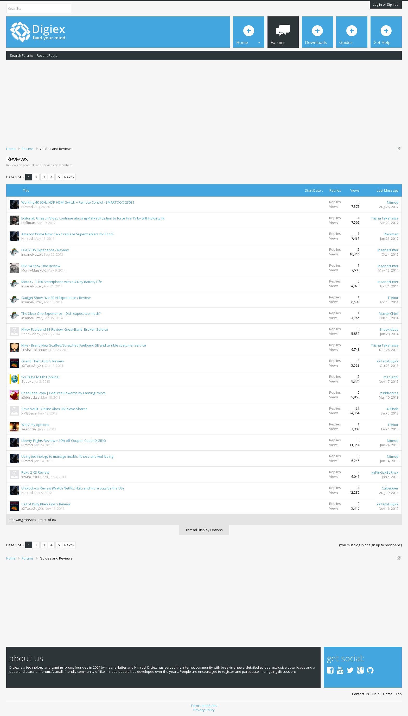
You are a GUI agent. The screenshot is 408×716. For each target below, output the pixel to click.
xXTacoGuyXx (32, 365)
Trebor (393, 297)
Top (399, 694)
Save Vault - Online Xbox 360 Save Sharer (54, 408)
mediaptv (391, 377)
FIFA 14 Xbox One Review (40, 265)
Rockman (391, 234)
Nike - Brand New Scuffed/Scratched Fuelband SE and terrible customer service (83, 345)
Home (387, 694)
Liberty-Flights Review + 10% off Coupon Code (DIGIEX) (63, 440)
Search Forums (22, 55)
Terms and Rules (204, 705)
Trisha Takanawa (384, 218)
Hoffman (28, 222)
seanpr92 (28, 429)
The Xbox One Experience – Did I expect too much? (61, 313)
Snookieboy (30, 333)
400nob (392, 408)
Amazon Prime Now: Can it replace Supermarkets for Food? (67, 234)
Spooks (27, 381)
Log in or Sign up (386, 4)
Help (376, 694)
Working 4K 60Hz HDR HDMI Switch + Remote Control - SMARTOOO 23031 (77, 202)
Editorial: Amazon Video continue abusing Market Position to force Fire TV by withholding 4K (93, 218)
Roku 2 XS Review (35, 472)
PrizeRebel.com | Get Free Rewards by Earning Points (63, 393)
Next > (69, 177)
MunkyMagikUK (33, 270)
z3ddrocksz (30, 397)
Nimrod (27, 206)
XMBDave (29, 413)
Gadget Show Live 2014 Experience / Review (56, 297)
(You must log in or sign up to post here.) (370, 545)
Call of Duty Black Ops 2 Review (46, 504)
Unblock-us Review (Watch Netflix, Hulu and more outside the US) (72, 488)
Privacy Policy (204, 709)
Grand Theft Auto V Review (42, 361)
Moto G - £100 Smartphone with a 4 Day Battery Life (61, 281)
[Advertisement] (204, 102)
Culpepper (390, 488)
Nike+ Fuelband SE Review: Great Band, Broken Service (64, 329)
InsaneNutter (31, 254)
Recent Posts (47, 55)
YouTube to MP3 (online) (40, 377)
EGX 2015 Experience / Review (45, 250)
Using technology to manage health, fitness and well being (67, 456)
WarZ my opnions (35, 424)
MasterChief (388, 313)
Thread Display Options (204, 529)
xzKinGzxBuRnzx (34, 476)
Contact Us (360, 694)
